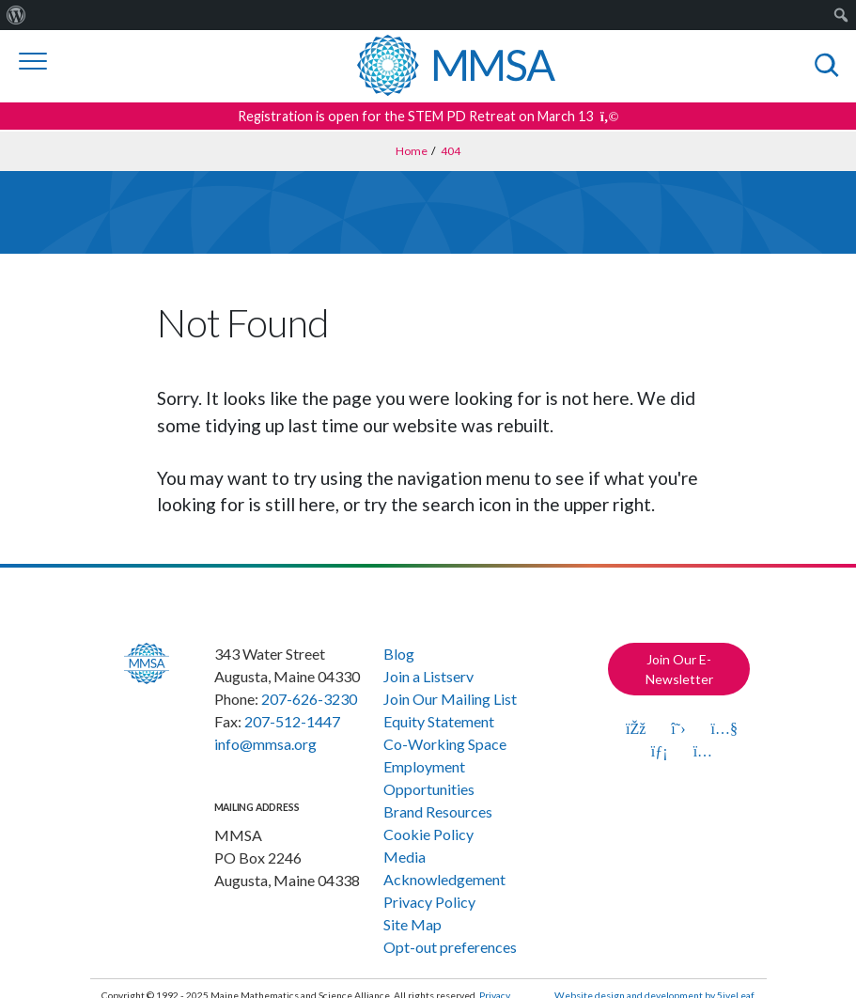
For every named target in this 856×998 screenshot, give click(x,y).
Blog (398, 654)
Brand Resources (437, 811)
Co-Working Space (444, 744)
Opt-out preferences (450, 947)
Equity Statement (438, 721)
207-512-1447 (292, 721)
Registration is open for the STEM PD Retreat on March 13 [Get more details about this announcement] (428, 116)
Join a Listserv (428, 676)
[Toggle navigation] (33, 61)
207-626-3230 (309, 699)
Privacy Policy (429, 902)
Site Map (412, 924)
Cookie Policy (428, 834)
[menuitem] (16, 15)
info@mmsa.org (265, 744)
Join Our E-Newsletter (679, 669)
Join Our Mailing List (450, 699)
